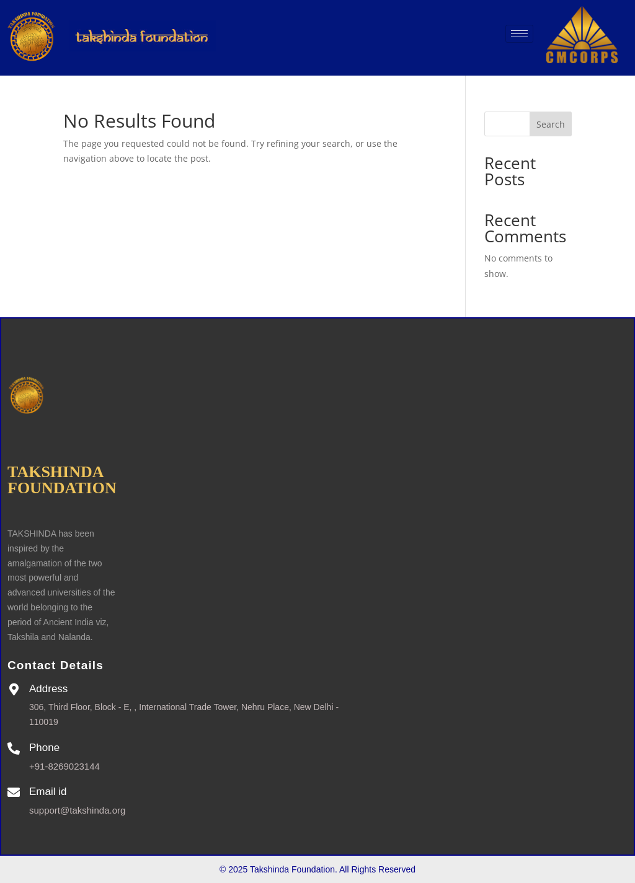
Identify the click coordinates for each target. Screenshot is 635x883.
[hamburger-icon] (519, 34)
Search (550, 124)
